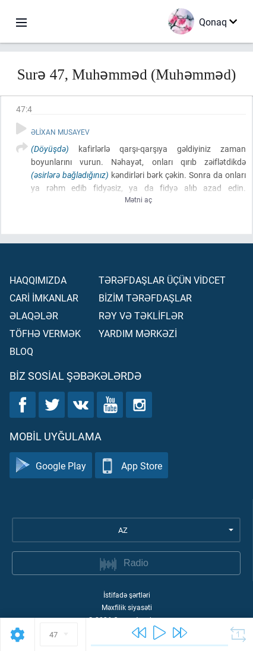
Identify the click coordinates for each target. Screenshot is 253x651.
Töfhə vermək (45, 333)
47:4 (24, 109)
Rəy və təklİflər (141, 315)
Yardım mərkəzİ (138, 333)
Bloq (21, 351)
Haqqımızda (38, 280)
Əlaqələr (34, 315)
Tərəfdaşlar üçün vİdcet (162, 280)
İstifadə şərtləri (126, 594)
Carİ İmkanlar (44, 297)
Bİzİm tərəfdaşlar (145, 297)
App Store (131, 465)
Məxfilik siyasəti (127, 607)
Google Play (50, 465)
